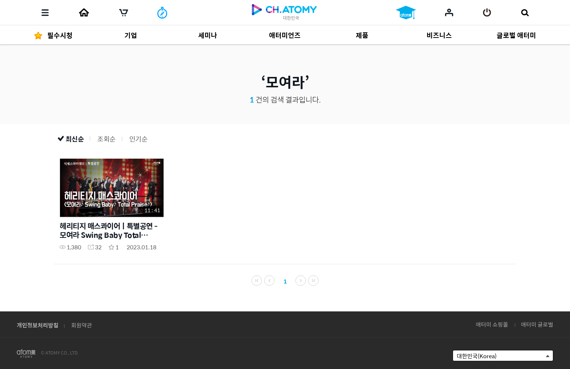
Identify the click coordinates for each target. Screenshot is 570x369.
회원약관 (81, 325)
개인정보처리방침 (37, 325)
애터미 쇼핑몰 (492, 324)
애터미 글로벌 (537, 324)
